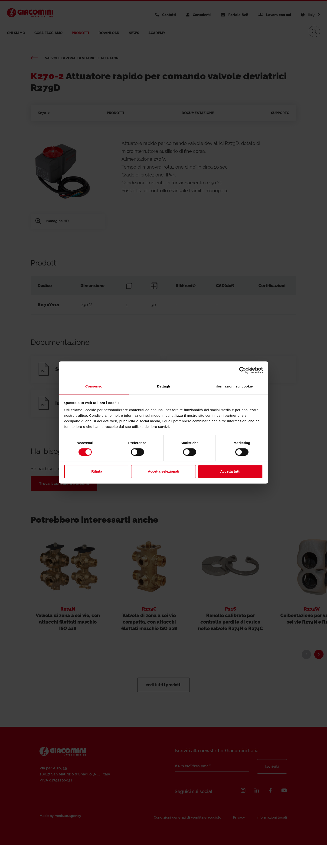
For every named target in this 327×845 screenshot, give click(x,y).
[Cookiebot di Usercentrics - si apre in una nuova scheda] (242, 370)
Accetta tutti (230, 471)
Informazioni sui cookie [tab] (233, 386)
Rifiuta (96, 471)
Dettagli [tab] (163, 386)
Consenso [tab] (93, 386)
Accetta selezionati (163, 471)
